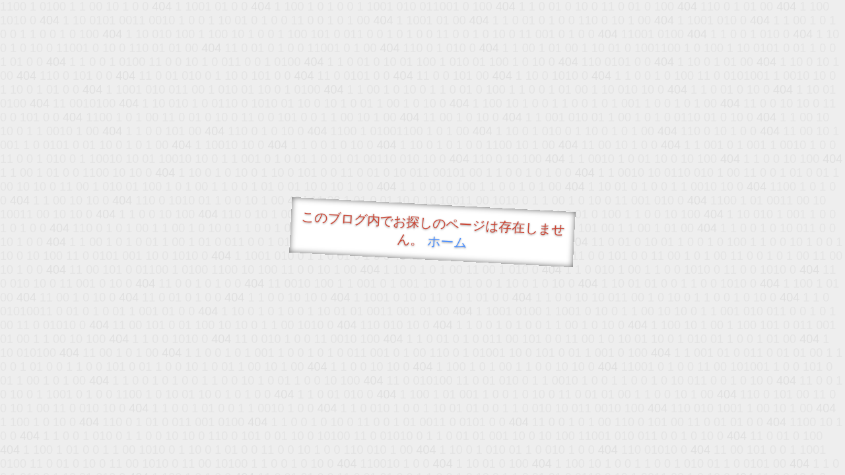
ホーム (447, 242)
